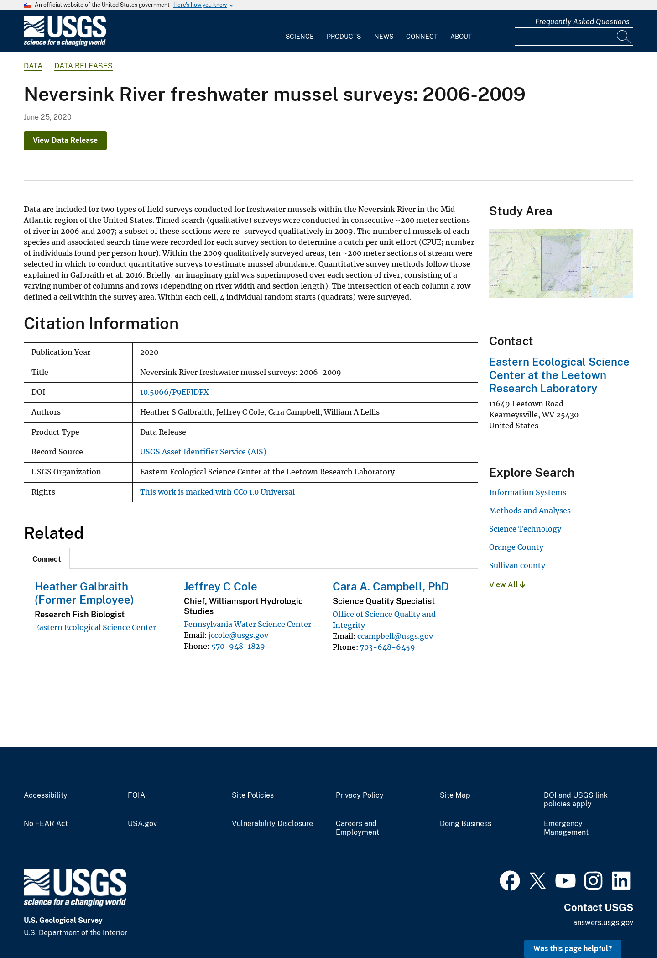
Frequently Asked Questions (582, 21)
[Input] (574, 36)
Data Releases (83, 66)
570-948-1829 (238, 646)
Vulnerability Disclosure (272, 824)
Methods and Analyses (530, 510)
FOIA (136, 795)
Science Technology (525, 528)
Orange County (516, 547)
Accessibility (46, 795)
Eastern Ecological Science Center (95, 627)
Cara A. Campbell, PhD (391, 586)
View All (507, 584)
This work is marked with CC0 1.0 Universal (217, 492)
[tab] (47, 558)
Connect (422, 36)
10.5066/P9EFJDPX (174, 392)
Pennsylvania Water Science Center (247, 624)
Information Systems (527, 492)
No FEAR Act (46, 824)
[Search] (624, 36)
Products (344, 36)
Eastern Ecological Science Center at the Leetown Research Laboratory (559, 375)
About (461, 36)
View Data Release (65, 140)
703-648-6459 (387, 647)
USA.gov (142, 824)
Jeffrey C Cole (220, 586)
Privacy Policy (360, 795)
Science (300, 36)
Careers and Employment (357, 828)
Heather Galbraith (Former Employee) (84, 593)
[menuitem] (299, 31)
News (383, 36)
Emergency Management (566, 828)
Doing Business (465, 824)
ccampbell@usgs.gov (395, 636)
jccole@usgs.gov (238, 635)
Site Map (455, 795)
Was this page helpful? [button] (572, 948)
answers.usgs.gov (603, 922)
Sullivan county (517, 565)
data (33, 66)
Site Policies (253, 795)
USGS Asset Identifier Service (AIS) (203, 451)
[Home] (65, 44)
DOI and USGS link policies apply (576, 799)
